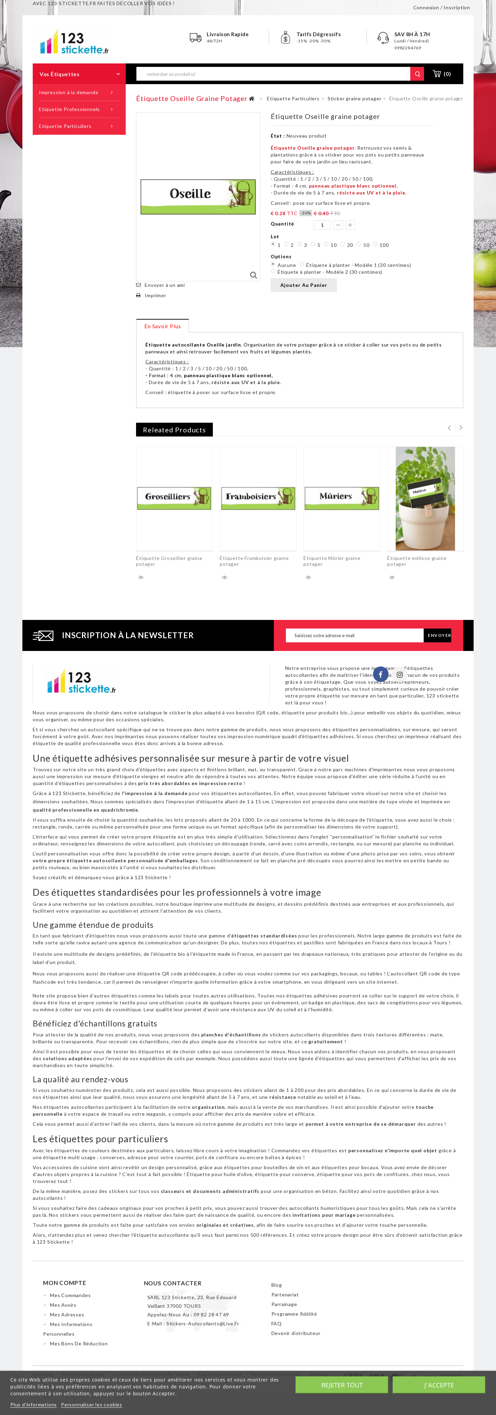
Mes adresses (67, 1316)
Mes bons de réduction (79, 1345)
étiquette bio (169, 955)
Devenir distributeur (296, 1334)
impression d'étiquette (196, 803)
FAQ (276, 1325)
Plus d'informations (33, 1404)
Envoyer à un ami (165, 285)
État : (278, 136)
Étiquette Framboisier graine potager (254, 561)
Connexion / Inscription (441, 7)
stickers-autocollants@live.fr (202, 1325)
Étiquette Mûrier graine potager (331, 561)
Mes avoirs (63, 1306)
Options (282, 256)
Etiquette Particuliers (65, 126)
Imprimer (155, 295)
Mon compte (64, 1284)
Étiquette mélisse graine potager (416, 561)
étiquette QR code (160, 975)
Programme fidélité (294, 1315)
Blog (276, 1286)
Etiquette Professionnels (69, 109)
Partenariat (285, 1296)
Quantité (282, 224)
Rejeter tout (342, 1385)
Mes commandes (70, 1296)
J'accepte (439, 1385)
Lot (276, 236)
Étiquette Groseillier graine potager (169, 561)
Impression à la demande (68, 92)
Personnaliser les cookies (91, 1404)
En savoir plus (162, 326)
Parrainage (284, 1305)
